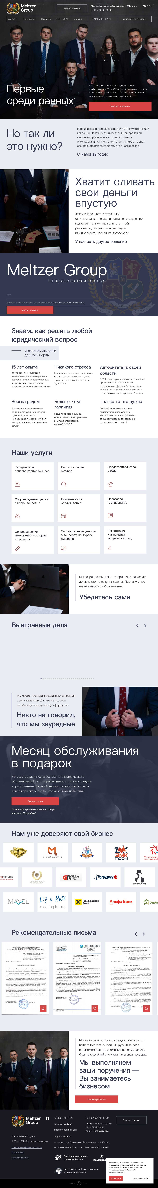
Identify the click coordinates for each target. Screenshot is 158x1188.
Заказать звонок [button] (72, 8)
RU (144, 6)
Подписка (46, 19)
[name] (79, 295)
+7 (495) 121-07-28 (102, 19)
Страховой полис (20, 1158)
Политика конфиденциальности (27, 1147)
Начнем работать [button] (96, 1099)
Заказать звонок (30, 310)
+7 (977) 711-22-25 (63, 1123)
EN (150, 6)
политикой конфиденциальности (68, 302)
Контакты (77, 19)
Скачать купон (35, 801)
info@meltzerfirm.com (134, 19)
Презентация (18, 1152)
